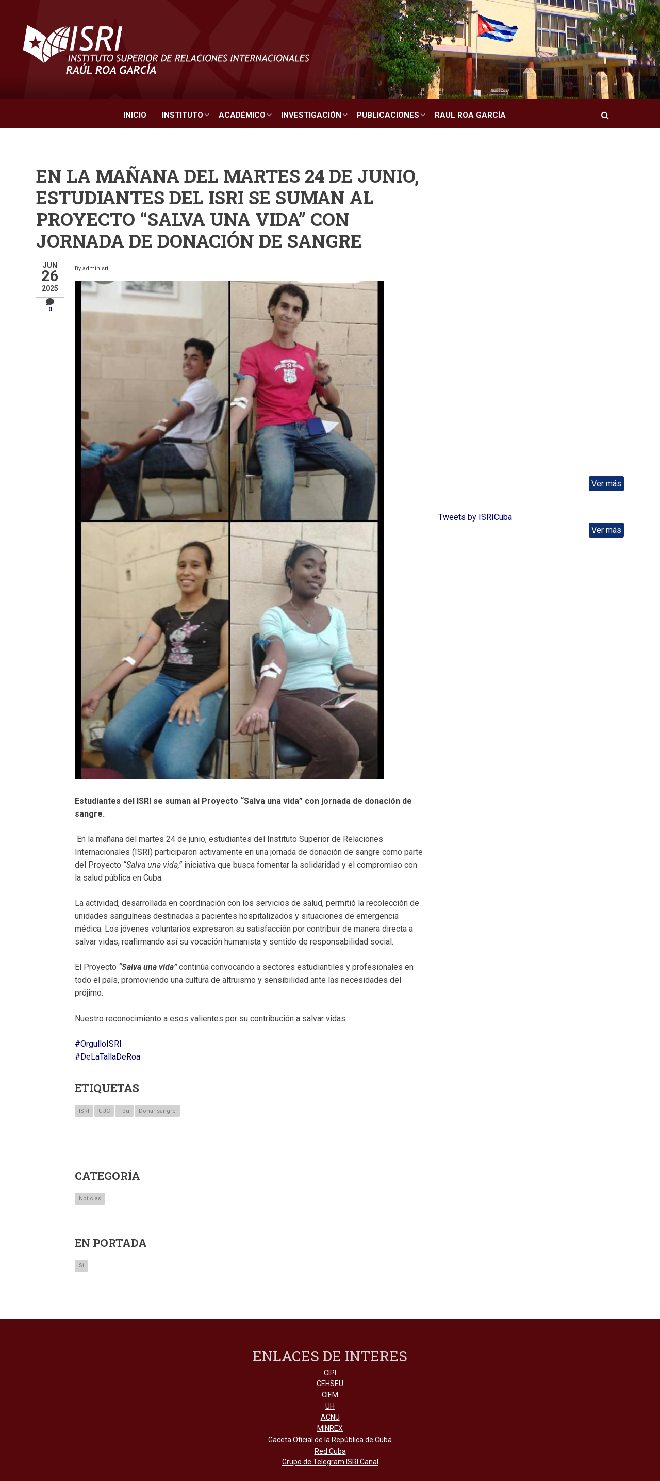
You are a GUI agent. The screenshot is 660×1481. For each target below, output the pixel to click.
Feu (124, 1111)
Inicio (134, 115)
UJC (104, 1111)
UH (330, 1406)
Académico (242, 115)
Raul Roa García (470, 115)
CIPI (330, 1373)
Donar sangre (157, 1111)
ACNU (330, 1417)
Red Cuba (330, 1451)
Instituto (182, 115)
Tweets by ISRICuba (475, 517)
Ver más (606, 484)
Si (81, 1265)
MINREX (330, 1428)
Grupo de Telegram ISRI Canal (330, 1462)
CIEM (330, 1395)
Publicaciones (388, 115)
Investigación (311, 115)
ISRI (84, 1111)
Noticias (90, 1198)
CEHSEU (330, 1383)
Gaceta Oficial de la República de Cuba (330, 1440)
